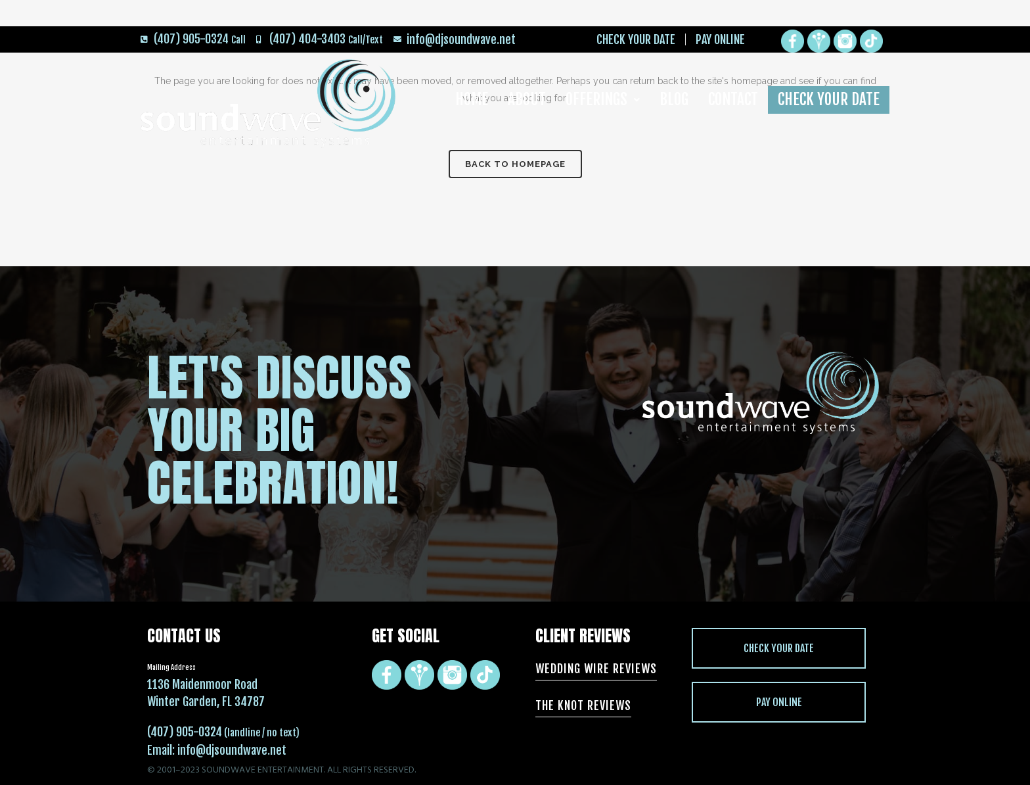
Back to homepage (515, 164)
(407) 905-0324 (184, 732)
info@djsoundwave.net (231, 750)
